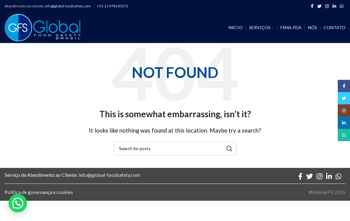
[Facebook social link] (312, 6)
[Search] (175, 149)
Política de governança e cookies (39, 192)
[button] (18, 203)
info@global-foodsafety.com (68, 6)
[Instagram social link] (327, 6)
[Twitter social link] (319, 6)
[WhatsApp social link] (341, 6)
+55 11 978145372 (112, 6)
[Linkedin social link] (334, 6)
